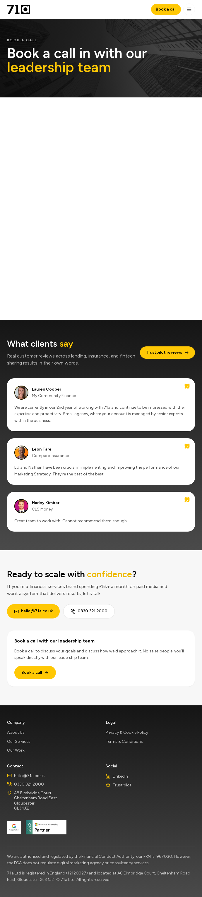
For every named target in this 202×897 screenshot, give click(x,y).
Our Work (16, 750)
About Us (16, 732)
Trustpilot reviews (167, 352)
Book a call (166, 9)
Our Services (18, 741)
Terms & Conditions (124, 741)
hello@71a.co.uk (33, 611)
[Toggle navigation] (189, 9)
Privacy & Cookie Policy (127, 732)
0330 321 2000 (89, 611)
